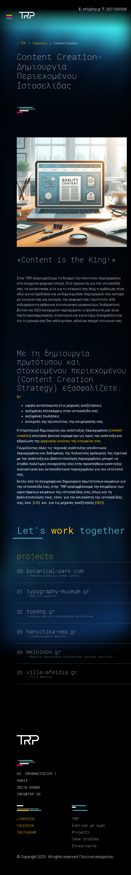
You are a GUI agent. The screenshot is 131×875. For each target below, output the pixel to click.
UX (36, 503)
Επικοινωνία (84, 845)
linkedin (25, 818)
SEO (99, 503)
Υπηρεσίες (40, 43)
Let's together (71, 530)
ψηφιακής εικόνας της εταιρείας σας (71, 441)
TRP (23, 43)
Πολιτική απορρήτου (96, 857)
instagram (26, 832)
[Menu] (9, 17)
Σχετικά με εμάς (88, 825)
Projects (80, 832)
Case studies (85, 838)
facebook (25, 825)
